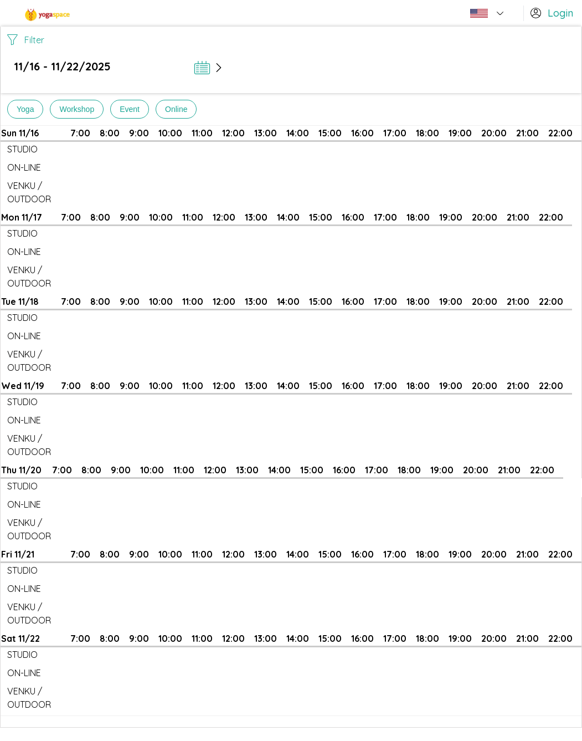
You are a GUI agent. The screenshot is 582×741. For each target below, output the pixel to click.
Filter (25, 39)
